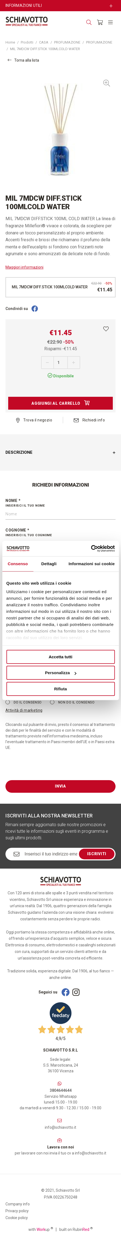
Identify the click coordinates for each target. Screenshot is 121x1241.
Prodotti (27, 42)
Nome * (60, 503)
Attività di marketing (23, 710)
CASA (43, 42)
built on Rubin (76, 1229)
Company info (17, 1204)
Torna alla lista (23, 60)
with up (40, 1229)
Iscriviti (96, 854)
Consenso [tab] (18, 563)
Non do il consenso (72, 702)
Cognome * (60, 533)
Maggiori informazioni (24, 267)
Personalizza (60, 672)
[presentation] (46, 769)
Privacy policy (17, 1211)
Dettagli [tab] (49, 563)
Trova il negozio (34, 420)
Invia (60, 786)
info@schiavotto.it (60, 1127)
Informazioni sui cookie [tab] (92, 563)
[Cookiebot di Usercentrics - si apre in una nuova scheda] (91, 548)
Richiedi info (89, 420)
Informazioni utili (23, 5)
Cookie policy (16, 1218)
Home (10, 42)
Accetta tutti (60, 656)
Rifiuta (60, 688)
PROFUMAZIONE (67, 42)
